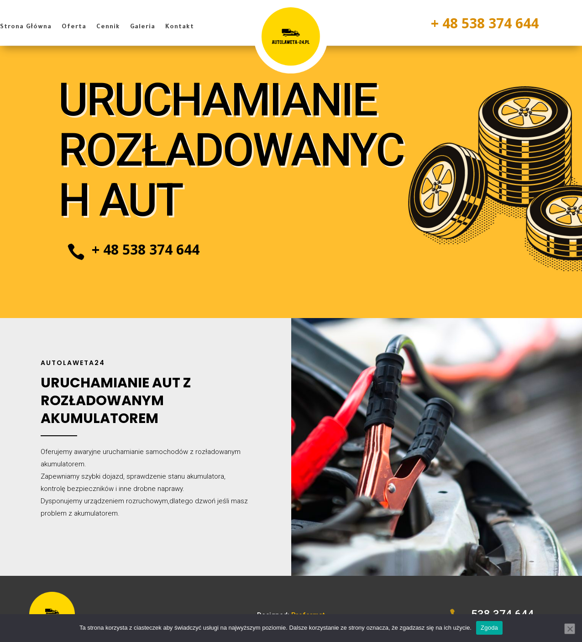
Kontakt (179, 27)
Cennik (108, 27)
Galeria (142, 27)
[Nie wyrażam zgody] (569, 628)
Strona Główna (25, 27)
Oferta (74, 27)
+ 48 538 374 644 (485, 23)
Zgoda (489, 627)
